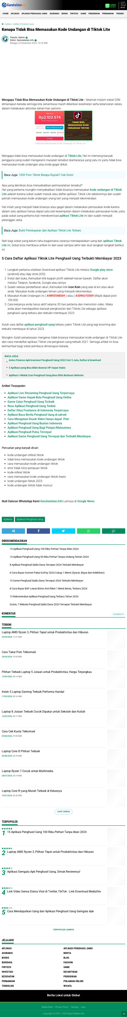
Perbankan (108, 13)
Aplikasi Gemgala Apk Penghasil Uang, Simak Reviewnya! (43, 871)
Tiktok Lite (74, 156)
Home (5, 13)
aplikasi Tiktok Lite (71, 215)
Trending (121, 13)
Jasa (83, 1007)
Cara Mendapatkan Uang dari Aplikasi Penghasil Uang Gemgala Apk (50, 911)
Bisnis (65, 13)
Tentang (74, 1007)
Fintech (74, 13)
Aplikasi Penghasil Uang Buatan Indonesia (35, 423)
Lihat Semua (63, 811)
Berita (67, 953)
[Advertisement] (63, 72)
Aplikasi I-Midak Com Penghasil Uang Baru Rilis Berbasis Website (46, 375)
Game (83, 13)
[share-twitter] (63, 531)
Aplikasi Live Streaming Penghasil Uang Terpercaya (41, 393)
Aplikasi (15, 13)
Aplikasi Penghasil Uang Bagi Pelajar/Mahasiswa (39, 427)
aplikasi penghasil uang (39, 324)
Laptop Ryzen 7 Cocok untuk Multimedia (27, 771)
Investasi (7, 971)
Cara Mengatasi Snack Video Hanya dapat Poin (38, 419)
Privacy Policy (61, 1007)
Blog (66, 957)
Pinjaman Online (73, 981)
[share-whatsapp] (88, 531)
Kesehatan (8, 976)
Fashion (68, 962)
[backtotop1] (124, 1013)
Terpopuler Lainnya (63, 929)
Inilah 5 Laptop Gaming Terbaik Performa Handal (33, 691)
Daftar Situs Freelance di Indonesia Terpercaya (38, 410)
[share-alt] (13, 531)
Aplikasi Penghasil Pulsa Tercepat (29, 432)
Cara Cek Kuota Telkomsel (18, 731)
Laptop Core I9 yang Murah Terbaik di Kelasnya (32, 791)
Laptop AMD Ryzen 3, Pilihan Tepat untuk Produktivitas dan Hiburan (45, 632)
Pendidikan (94, 13)
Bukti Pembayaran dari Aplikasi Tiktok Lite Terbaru (50, 230)
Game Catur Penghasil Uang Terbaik (31, 401)
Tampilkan (118, 614)
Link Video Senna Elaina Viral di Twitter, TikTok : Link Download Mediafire (54, 891)
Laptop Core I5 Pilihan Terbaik (21, 751)
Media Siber (47, 1007)
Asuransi (54, 13)
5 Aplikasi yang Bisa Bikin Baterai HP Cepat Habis (37, 367)
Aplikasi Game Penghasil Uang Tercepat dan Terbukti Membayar (49, 436)
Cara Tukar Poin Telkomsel (19, 652)
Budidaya (7, 962)
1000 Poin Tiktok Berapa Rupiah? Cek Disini (46, 175)
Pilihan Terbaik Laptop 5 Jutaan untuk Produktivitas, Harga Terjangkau (47, 672)
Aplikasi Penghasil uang (34, 13)
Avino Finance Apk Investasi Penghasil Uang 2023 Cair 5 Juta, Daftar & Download (55, 360)
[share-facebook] (38, 531)
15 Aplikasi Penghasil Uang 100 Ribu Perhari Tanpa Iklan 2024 (47, 832)
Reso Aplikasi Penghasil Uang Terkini (31, 406)
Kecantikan (70, 971)
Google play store (101, 269)
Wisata (68, 985)
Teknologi (8, 985)
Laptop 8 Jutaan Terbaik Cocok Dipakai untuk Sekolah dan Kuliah (43, 711)
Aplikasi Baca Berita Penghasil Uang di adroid (37, 414)
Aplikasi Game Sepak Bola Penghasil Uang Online (39, 397)
